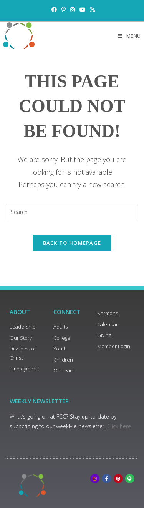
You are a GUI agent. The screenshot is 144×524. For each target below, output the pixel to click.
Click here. (119, 426)
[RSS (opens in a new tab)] (91, 9)
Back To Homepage (72, 242)
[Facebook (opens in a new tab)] (54, 9)
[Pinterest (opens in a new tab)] (63, 9)
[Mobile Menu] (129, 35)
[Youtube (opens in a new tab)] (82, 9)
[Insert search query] (72, 211)
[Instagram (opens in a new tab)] (72, 9)
